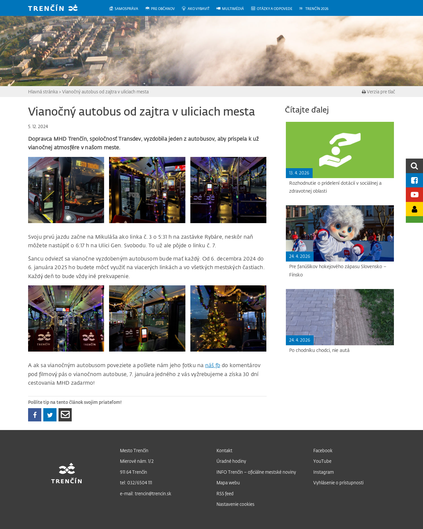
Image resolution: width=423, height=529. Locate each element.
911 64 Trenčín (133, 472)
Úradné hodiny (231, 461)
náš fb (212, 365)
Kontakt (224, 450)
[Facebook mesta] (414, 180)
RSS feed (225, 493)
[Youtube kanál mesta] (414, 194)
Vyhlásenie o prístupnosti (338, 482)
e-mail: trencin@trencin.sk (145, 493)
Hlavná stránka (43, 91)
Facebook (322, 450)
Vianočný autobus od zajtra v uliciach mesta (105, 91)
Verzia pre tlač (378, 91)
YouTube (322, 461)
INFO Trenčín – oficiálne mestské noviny (256, 472)
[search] (414, 166)
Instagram (323, 472)
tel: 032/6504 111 (136, 482)
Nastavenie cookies (235, 504)
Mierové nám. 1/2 (137, 461)
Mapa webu (228, 482)
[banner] (58, 8)
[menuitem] (126, 8)
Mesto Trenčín (134, 450)
